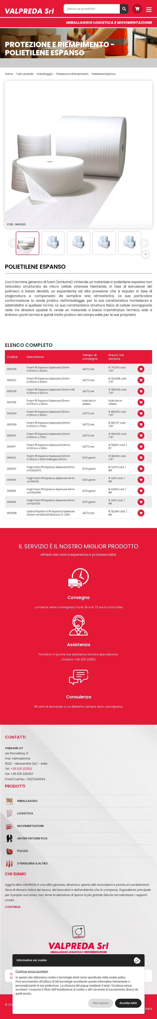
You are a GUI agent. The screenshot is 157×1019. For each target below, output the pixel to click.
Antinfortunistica (32, 838)
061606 (11, 502)
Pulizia (22, 851)
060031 (11, 435)
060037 (11, 468)
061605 (11, 480)
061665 (11, 491)
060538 (12, 513)
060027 (11, 380)
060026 (12, 391)
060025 (12, 369)
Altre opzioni (100, 1003)
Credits (147, 1009)
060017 (11, 446)
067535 (11, 402)
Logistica (25, 813)
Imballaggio (27, 801)
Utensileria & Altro (32, 863)
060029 (12, 424)
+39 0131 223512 (21, 769)
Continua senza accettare (32, 971)
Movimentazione (30, 826)
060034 (12, 413)
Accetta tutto (128, 1003)
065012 (11, 457)
